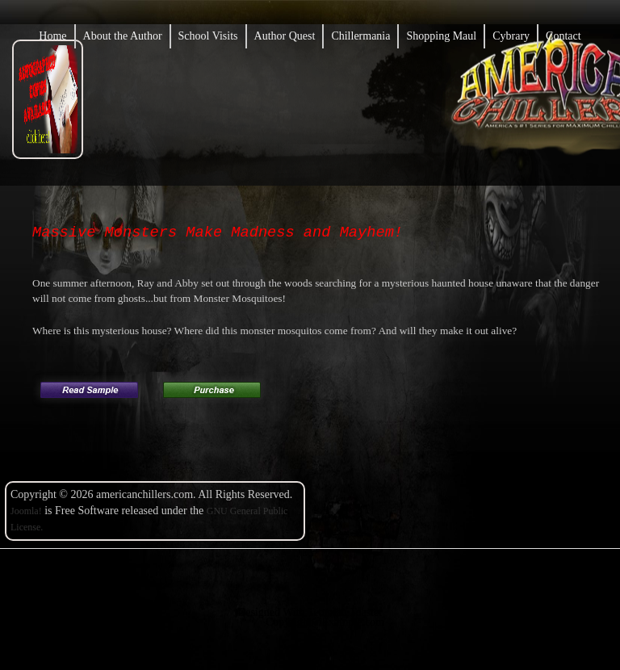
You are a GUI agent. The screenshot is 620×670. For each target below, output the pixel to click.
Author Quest (285, 36)
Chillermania (360, 36)
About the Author (122, 36)
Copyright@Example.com (325, 622)
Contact (563, 36)
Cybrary (511, 36)
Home (52, 36)
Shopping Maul (441, 36)
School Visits (208, 36)
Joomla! (26, 511)
